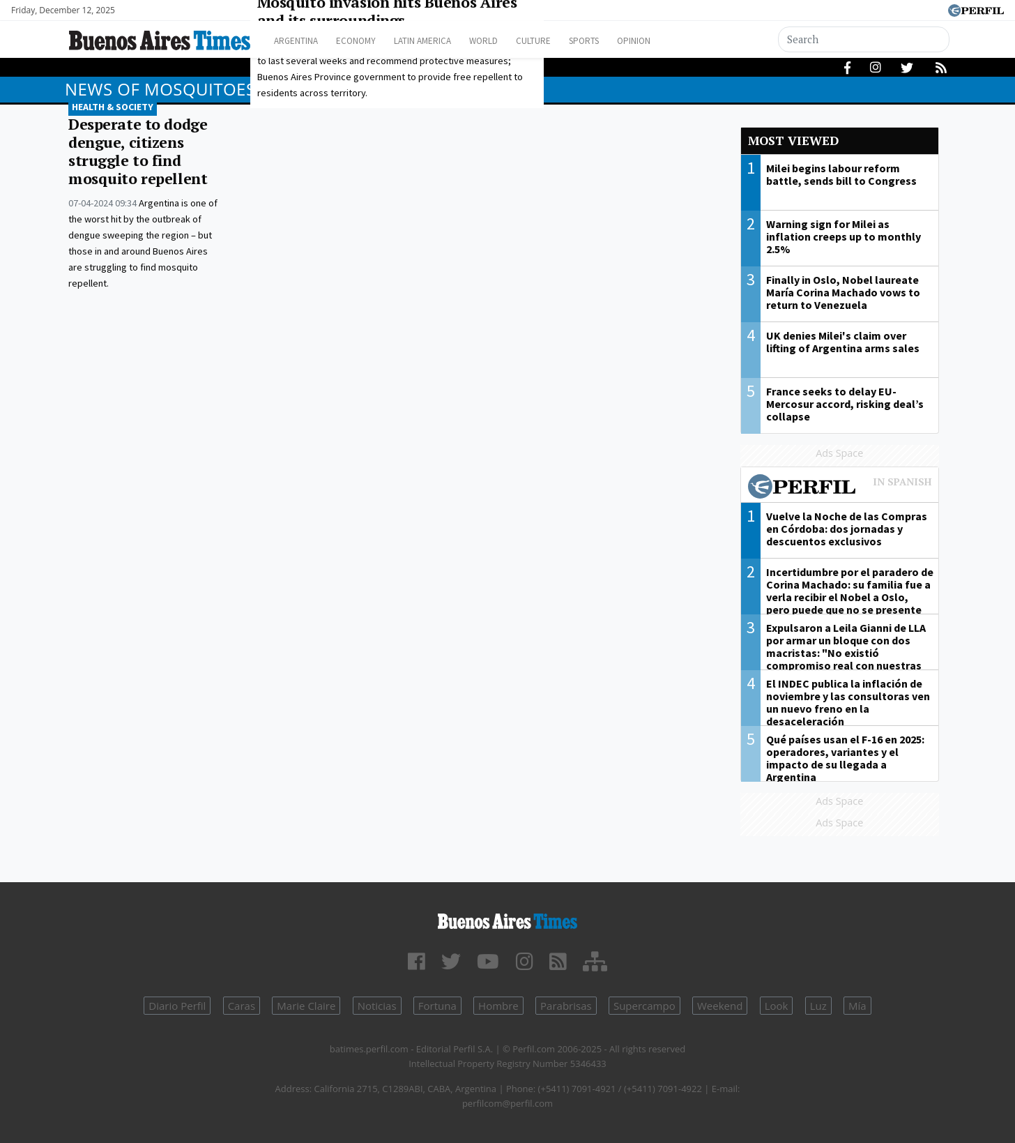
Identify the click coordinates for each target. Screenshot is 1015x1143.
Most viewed (793, 141)
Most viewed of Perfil (840, 488)
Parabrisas (566, 1006)
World (511, 40)
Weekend (719, 1006)
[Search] (864, 39)
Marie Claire (306, 1006)
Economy (367, 40)
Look (776, 1006)
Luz (818, 1006)
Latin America (442, 40)
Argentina (300, 40)
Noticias (377, 1006)
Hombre (498, 1006)
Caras (241, 1006)
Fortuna (437, 1006)
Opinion (681, 40)
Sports (625, 40)
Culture (568, 40)
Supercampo (644, 1006)
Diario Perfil (177, 1006)
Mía (857, 1006)
